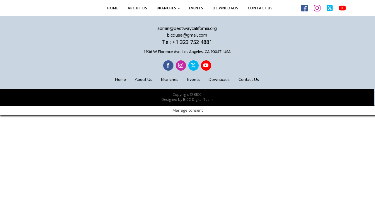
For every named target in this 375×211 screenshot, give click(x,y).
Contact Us (260, 8)
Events (196, 8)
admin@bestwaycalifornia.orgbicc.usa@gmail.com (187, 31)
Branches (166, 8)
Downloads (225, 8)
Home (112, 8)
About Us (137, 8)
